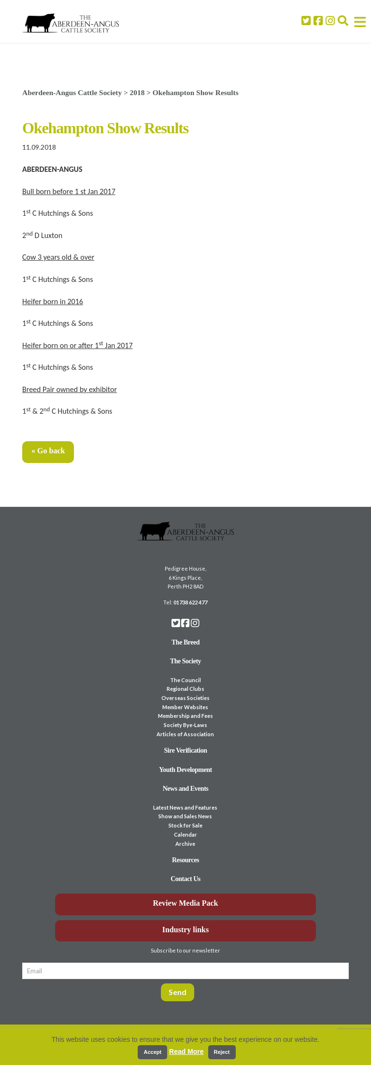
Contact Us (185, 879)
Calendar (185, 834)
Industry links (185, 929)
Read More (186, 1051)
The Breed (185, 642)
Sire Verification (185, 750)
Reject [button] (222, 1052)
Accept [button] (152, 1052)
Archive (185, 844)
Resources (185, 860)
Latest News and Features (185, 807)
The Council (185, 680)
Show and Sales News (185, 816)
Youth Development (185, 769)
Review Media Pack (185, 903)
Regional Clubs (185, 689)
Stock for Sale (185, 825)
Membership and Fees (185, 716)
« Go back (48, 451)
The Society (185, 661)
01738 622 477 (190, 602)
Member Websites (185, 707)
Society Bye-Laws (185, 725)
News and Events (186, 788)
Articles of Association (185, 734)
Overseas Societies (185, 698)
